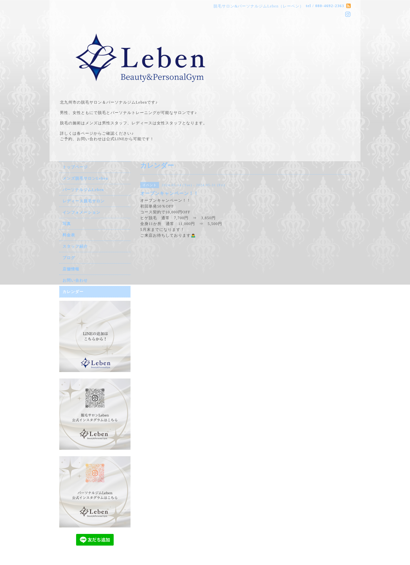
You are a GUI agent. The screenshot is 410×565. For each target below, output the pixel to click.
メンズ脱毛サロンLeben (85, 178)
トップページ (75, 167)
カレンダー (73, 291)
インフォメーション (81, 212)
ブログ (69, 257)
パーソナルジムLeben (83, 189)
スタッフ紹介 (75, 246)
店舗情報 (71, 269)
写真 (67, 223)
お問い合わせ (75, 280)
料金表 (69, 235)
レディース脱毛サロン (84, 201)
